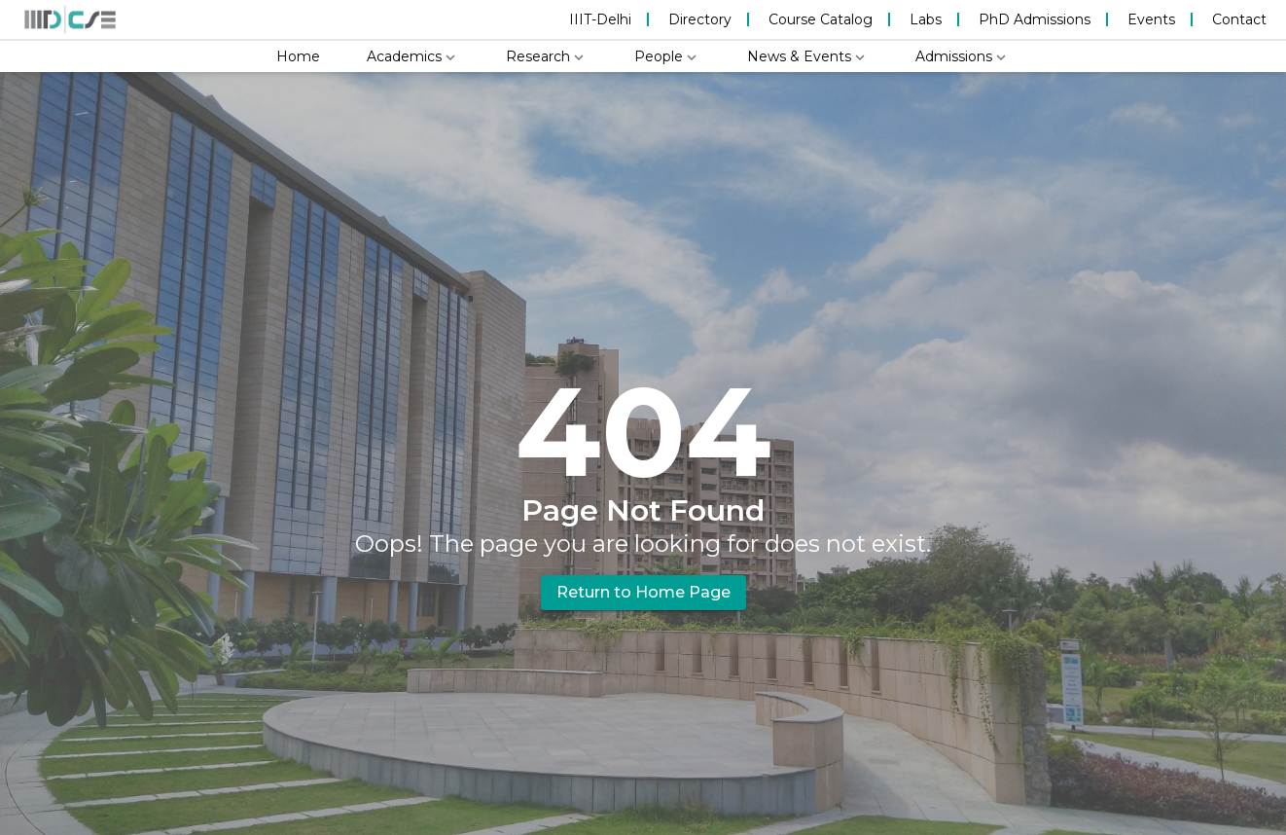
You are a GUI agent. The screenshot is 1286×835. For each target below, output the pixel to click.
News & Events (808, 57)
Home (298, 56)
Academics (413, 57)
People (667, 57)
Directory (700, 19)
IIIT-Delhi (600, 19)
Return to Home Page (643, 592)
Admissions (962, 57)
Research (547, 57)
